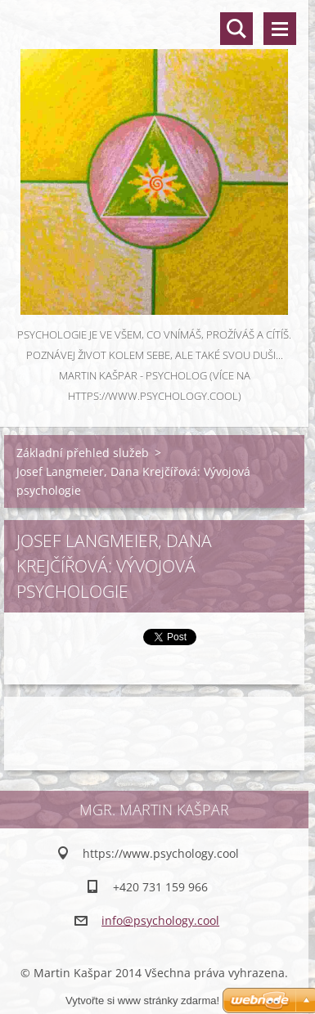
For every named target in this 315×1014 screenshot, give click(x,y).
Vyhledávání (236, 28)
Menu (279, 28)
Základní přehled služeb (82, 452)
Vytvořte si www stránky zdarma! (142, 1000)
